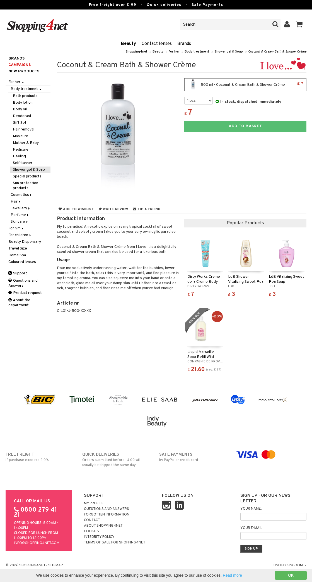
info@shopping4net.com (36, 543)
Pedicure (20, 149)
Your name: (251, 509)
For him (16, 228)
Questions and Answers (23, 283)
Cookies (91, 531)
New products (23, 71)
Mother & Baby (26, 143)
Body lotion (23, 102)
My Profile (93, 503)
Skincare (20, 221)
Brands (184, 44)
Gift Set (19, 122)
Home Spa (17, 255)
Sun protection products (25, 186)
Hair (16, 201)
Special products (27, 176)
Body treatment (197, 51)
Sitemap (55, 565)
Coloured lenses (22, 262)
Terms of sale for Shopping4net (114, 542)
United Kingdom (290, 565)
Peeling (19, 156)
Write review (113, 209)
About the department (19, 303)
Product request (25, 293)
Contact (92, 520)
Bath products (25, 96)
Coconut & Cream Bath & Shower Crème (277, 51)
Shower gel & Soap (228, 51)
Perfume (20, 215)
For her (174, 51)
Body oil (20, 109)
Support (17, 273)
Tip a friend (147, 209)
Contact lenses (157, 44)
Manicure (20, 136)
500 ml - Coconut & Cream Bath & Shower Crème (245, 84)
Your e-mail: (251, 528)
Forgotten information (106, 514)
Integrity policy (99, 537)
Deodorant (22, 116)
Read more (232, 575)
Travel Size (17, 248)
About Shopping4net (103, 526)
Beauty (128, 44)
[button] (299, 24)
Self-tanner (22, 163)
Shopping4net (136, 51)
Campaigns (19, 65)
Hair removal (23, 129)
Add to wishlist (76, 209)
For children (20, 235)
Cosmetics (22, 195)
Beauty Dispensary (24, 241)
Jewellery (21, 208)
